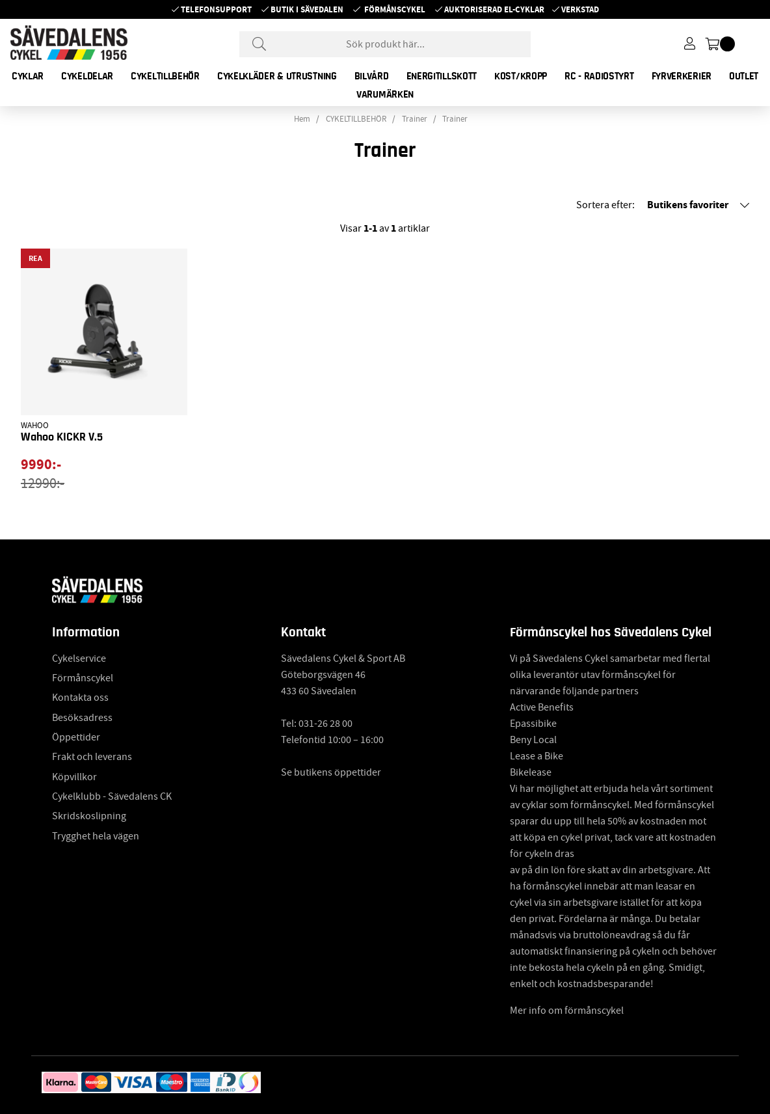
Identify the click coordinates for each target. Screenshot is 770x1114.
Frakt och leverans (92, 756)
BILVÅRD (371, 76)
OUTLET (743, 76)
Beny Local (533, 739)
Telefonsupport (216, 9)
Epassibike (533, 723)
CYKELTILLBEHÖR (165, 76)
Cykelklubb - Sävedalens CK (112, 796)
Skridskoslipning (89, 815)
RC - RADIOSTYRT (599, 76)
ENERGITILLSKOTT (441, 76)
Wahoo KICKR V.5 (62, 437)
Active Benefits (542, 707)
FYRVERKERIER (681, 76)
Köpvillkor (74, 776)
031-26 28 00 (325, 723)
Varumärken (385, 94)
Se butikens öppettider (331, 772)
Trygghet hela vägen (95, 836)
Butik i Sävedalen (307, 9)
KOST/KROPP (520, 76)
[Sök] (385, 44)
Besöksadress (82, 717)
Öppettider (76, 737)
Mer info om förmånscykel (567, 1010)
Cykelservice (79, 658)
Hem (302, 119)
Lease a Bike (536, 756)
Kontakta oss (80, 697)
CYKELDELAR (87, 76)
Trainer (414, 119)
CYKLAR (28, 76)
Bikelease (530, 772)
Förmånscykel (394, 9)
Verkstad (580, 9)
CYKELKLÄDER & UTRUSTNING (277, 76)
